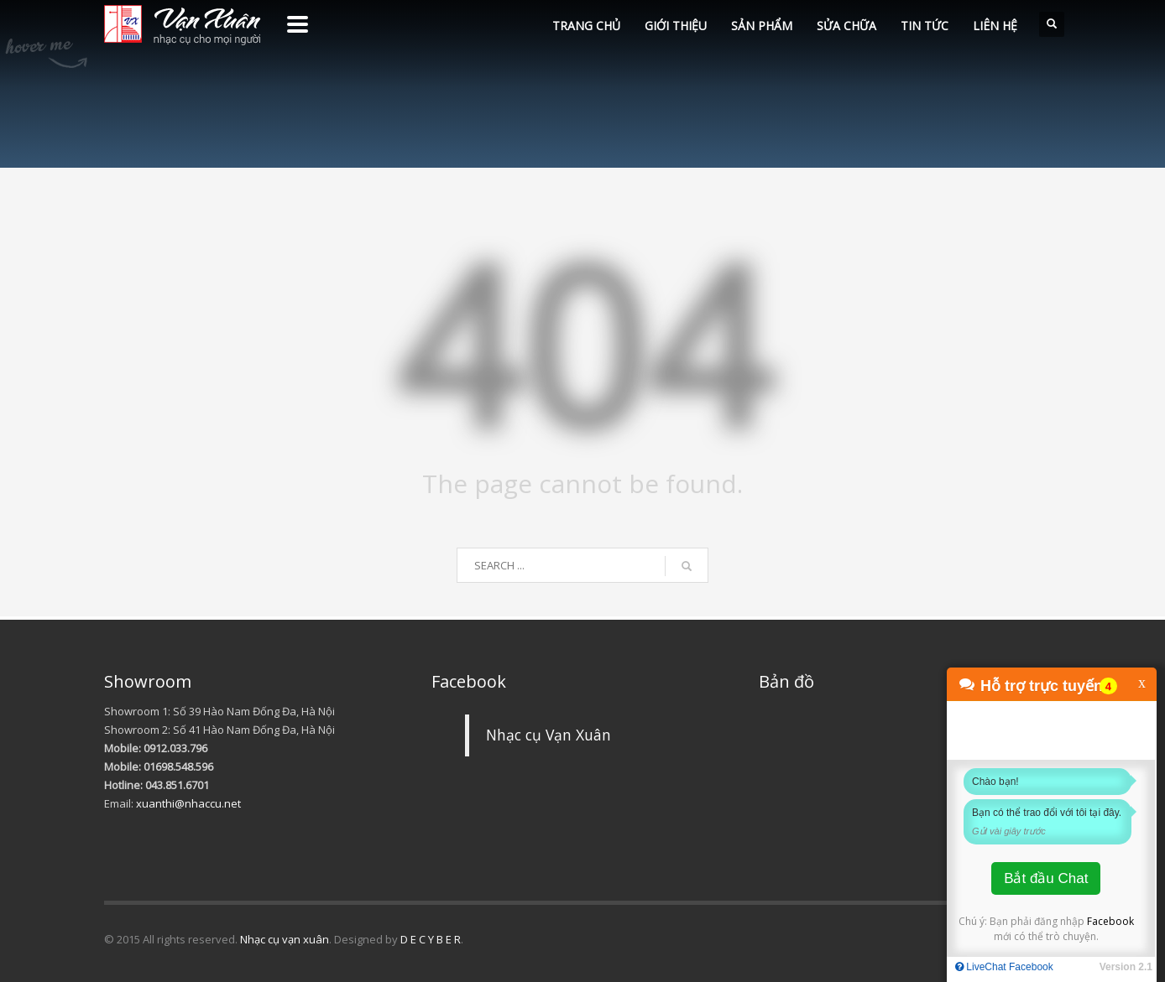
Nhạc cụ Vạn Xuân (548, 735)
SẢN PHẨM (761, 26)
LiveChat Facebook (1004, 967)
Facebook (1110, 921)
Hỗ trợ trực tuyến (1041, 686)
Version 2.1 (1126, 967)
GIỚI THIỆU (676, 26)
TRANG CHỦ (586, 26)
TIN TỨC (924, 26)
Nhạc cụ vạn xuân (284, 939)
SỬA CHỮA (846, 26)
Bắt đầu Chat (1046, 878)
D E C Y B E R (430, 939)
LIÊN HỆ (995, 26)
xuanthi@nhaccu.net (188, 803)
